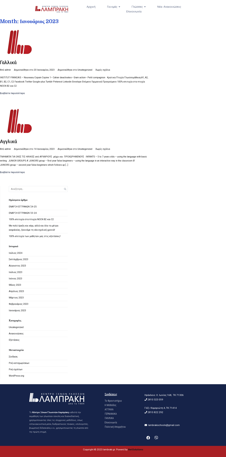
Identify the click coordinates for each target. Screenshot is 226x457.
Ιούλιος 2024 (15, 253)
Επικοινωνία (134, 11)
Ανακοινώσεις (16, 333)
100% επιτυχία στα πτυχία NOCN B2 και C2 (31, 219)
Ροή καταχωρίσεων (19, 363)
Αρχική (91, 6)
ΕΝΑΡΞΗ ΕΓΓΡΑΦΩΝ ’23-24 (23, 213)
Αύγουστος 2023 (17, 265)
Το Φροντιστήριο (113, 400)
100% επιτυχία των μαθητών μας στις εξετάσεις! (35, 236)
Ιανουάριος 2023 (17, 310)
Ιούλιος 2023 (15, 272)
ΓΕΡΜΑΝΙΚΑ (111, 413)
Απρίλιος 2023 (16, 291)
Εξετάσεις (14, 340)
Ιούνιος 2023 (15, 278)
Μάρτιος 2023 (16, 297)
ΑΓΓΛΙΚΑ (109, 409)
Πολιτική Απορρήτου (115, 426)
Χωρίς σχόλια (102, 69)
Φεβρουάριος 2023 (18, 304)
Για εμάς (113, 6)
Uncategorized (85, 69)
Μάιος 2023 (15, 285)
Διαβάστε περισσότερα (12, 93)
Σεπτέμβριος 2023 (18, 259)
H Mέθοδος (110, 405)
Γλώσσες (139, 6)
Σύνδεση (13, 356)
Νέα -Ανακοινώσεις (169, 6)
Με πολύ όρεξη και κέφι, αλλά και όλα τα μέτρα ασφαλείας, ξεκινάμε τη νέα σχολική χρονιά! (33, 227)
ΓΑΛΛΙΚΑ (109, 418)
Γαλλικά (8, 62)
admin (8, 69)
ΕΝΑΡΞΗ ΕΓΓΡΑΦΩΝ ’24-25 (23, 206)
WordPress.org (16, 375)
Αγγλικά (8, 141)
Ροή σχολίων (15, 369)
